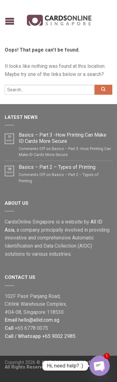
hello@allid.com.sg (38, 320)
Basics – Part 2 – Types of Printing (57, 167)
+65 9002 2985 (59, 336)
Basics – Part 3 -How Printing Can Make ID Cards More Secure (62, 138)
